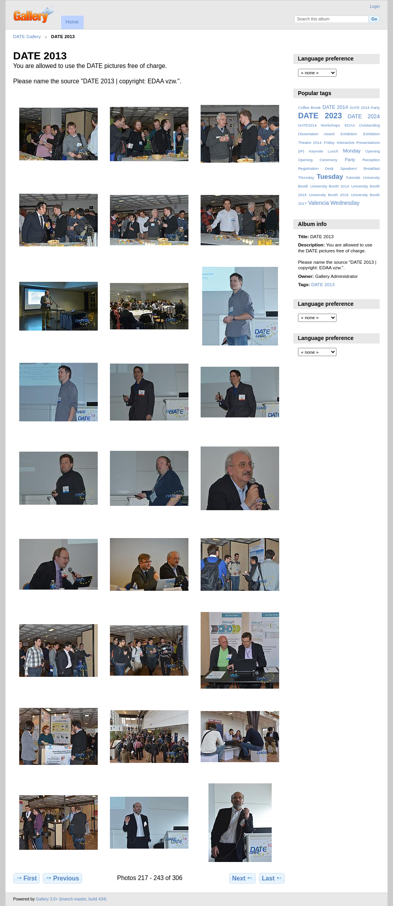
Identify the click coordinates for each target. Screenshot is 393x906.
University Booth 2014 (329, 186)
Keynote (316, 151)
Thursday (306, 177)
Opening (372, 151)
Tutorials (352, 177)
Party (350, 159)
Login (375, 6)
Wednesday (345, 203)
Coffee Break (309, 107)
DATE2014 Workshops (319, 125)
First (26, 878)
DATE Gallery (27, 36)
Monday (352, 151)
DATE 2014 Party (365, 107)
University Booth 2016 (328, 195)
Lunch (333, 151)
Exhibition (348, 134)
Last (272, 878)
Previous (62, 878)
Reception (371, 160)
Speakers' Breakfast (360, 168)
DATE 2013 (323, 284)
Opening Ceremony (317, 160)
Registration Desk (316, 168)
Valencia (318, 203)
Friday (329, 142)
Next (242, 878)
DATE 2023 (320, 115)
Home (72, 22)
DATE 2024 (363, 116)
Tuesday (330, 176)
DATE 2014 (335, 107)
